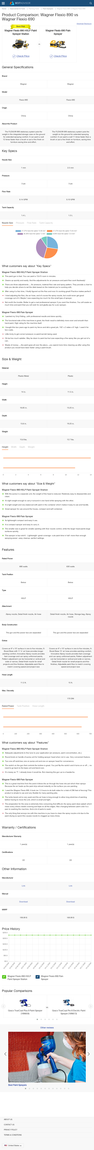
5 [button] (53, 1036)
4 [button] (49, 1036)
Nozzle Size (7, 240)
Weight (31, 464)
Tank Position (23, 723)
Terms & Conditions (13, 1135)
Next (90, 1022)
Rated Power (8, 723)
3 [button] (45, 1036)
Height (5, 464)
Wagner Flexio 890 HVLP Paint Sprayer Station (19, 994)
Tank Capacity (46, 240)
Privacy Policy (10, 1130)
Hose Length (38, 723)
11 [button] (64, 1105)
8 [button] (53, 1105)
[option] (47, 1022)
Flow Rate (31, 240)
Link (23, 902)
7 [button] (49, 1105)
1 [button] (37, 1036)
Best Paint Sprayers (17, 1102)
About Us (8, 1119)
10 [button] (60, 1105)
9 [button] (57, 1105)
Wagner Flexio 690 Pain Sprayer (52, 994)
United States (12, 1145)
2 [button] (41, 1036)
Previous (3, 1022)
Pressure (20, 240)
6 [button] (57, 1036)
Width (14, 464)
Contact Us (9, 1125)
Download (23, 918)
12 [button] (68, 1105)
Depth (22, 464)
